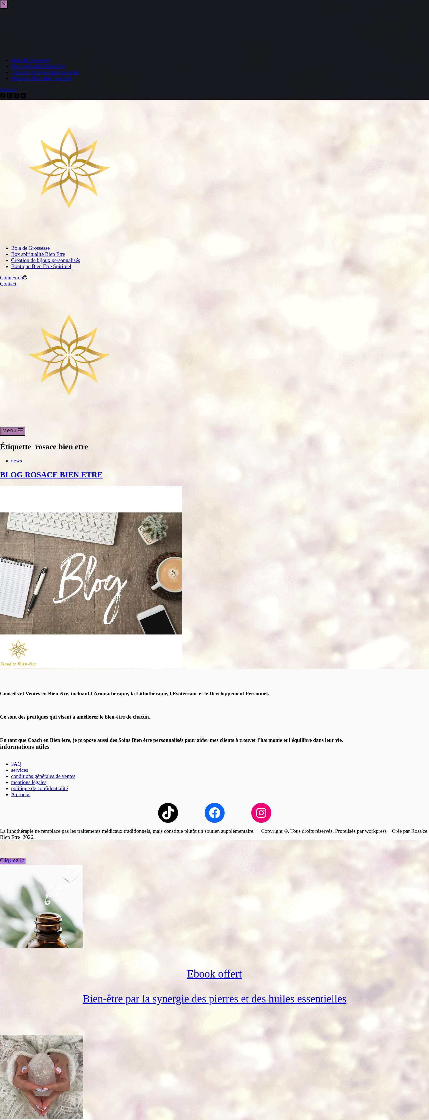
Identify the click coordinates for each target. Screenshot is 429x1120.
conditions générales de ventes (43, 776)
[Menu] (12, 431)
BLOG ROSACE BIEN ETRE (51, 474)
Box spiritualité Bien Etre (38, 254)
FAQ (16, 764)
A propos (20, 794)
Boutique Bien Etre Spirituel (41, 266)
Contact (8, 284)
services (19, 770)
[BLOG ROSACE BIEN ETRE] (91, 666)
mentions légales (28, 782)
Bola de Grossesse (30, 248)
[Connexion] (13, 278)
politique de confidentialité (39, 788)
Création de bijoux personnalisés (45, 260)
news (16, 461)
